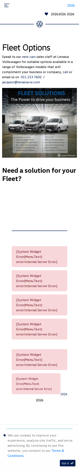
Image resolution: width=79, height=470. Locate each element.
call (66, 72)
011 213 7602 (32, 77)
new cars (29, 56)
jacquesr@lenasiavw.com (21, 82)
